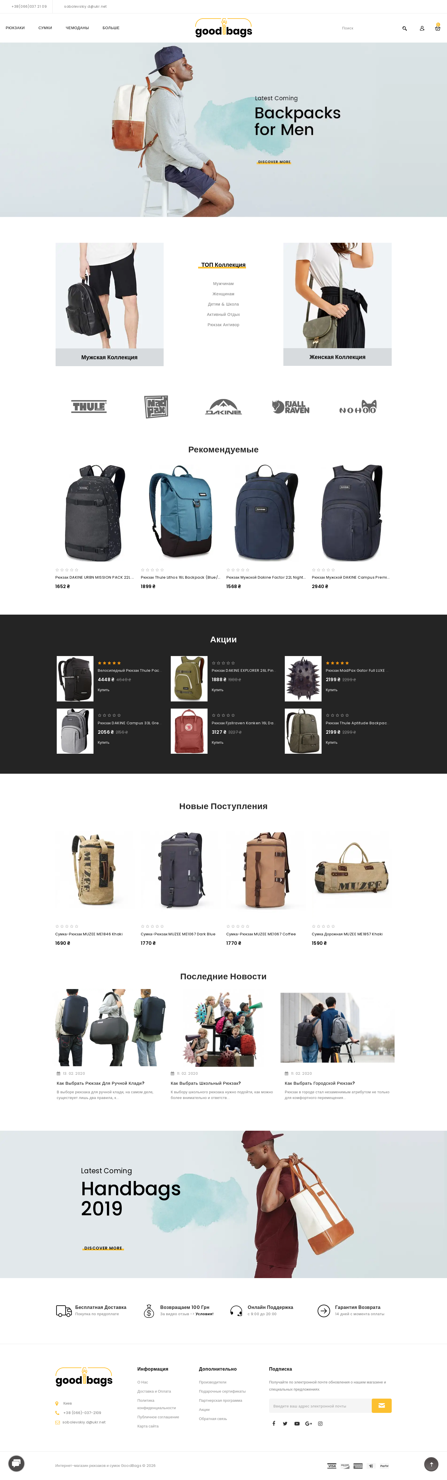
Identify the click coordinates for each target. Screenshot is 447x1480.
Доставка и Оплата (154, 1391)
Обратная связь (213, 1418)
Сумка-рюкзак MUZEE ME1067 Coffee (261, 934)
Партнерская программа (220, 1400)
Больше (111, 28)
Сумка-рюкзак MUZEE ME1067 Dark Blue (178, 934)
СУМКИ (45, 28)
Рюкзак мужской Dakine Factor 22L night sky (268, 577)
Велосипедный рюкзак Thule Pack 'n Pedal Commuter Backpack (160, 670)
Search (404, 28)
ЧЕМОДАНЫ (77, 28)
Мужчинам (223, 283)
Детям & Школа (223, 304)
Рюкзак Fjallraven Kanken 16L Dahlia (246, 723)
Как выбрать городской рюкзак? (320, 1083)
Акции (204, 1409)
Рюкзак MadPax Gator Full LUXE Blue (360, 670)
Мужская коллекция (109, 357)
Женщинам (224, 294)
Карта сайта (148, 1426)
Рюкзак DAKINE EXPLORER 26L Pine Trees (250, 670)
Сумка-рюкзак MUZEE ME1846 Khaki (89, 934)
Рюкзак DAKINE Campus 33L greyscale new (140, 723)
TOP (431, 1464)
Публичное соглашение (158, 1417)
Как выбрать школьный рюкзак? (206, 1083)
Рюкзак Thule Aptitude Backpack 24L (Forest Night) (375, 723)
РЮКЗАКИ (15, 28)
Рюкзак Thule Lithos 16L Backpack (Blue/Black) (185, 577)
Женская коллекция (338, 357)
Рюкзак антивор (223, 325)
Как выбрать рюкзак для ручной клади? (100, 1083)
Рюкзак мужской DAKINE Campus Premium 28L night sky (366, 577)
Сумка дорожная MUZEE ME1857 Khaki (347, 934)
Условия (204, 1314)
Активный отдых (223, 314)
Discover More (103, 1248)
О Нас (142, 1382)
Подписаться (382, 1406)
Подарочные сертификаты (222, 1391)
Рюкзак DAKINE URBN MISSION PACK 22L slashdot (102, 577)
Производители (212, 1382)
